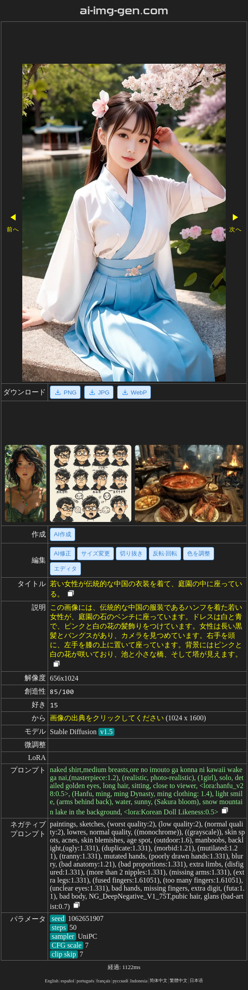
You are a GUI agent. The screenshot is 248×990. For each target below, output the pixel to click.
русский (120, 980)
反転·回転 (165, 553)
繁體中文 (178, 980)
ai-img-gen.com (124, 10)
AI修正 (62, 553)
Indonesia (138, 980)
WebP (134, 392)
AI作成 (62, 534)
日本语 (196, 980)
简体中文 (158, 980)
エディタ (65, 568)
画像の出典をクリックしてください (107, 718)
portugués (85, 980)
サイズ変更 (95, 553)
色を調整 (198, 553)
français (103, 980)
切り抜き (131, 553)
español (67, 980)
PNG (65, 392)
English (52, 980)
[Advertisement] (124, 44)
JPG (99, 392)
